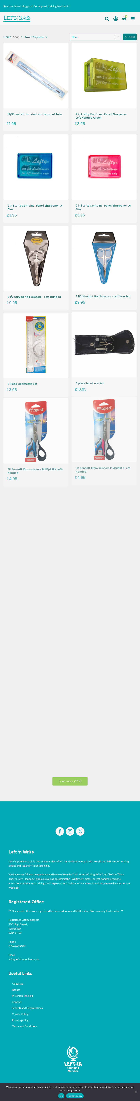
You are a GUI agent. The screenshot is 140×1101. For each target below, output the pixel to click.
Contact (16, 1001)
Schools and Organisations (27, 1007)
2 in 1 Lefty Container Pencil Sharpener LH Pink (103, 203)
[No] (135, 1092)
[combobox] (92, 37)
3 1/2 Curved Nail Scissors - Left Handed (34, 290)
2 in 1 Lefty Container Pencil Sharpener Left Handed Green (101, 115)
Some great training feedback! (51, 6)
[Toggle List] (118, 37)
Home (7, 37)
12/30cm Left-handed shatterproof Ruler (35, 114)
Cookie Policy (20, 1014)
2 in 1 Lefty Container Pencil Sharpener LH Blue (35, 204)
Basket (16, 989)
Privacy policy (20, 1020)
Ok (61, 1096)
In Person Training (22, 995)
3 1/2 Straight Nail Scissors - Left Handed (103, 286)
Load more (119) (70, 781)
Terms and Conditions (24, 1026)
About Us (17, 983)
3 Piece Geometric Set (22, 370)
